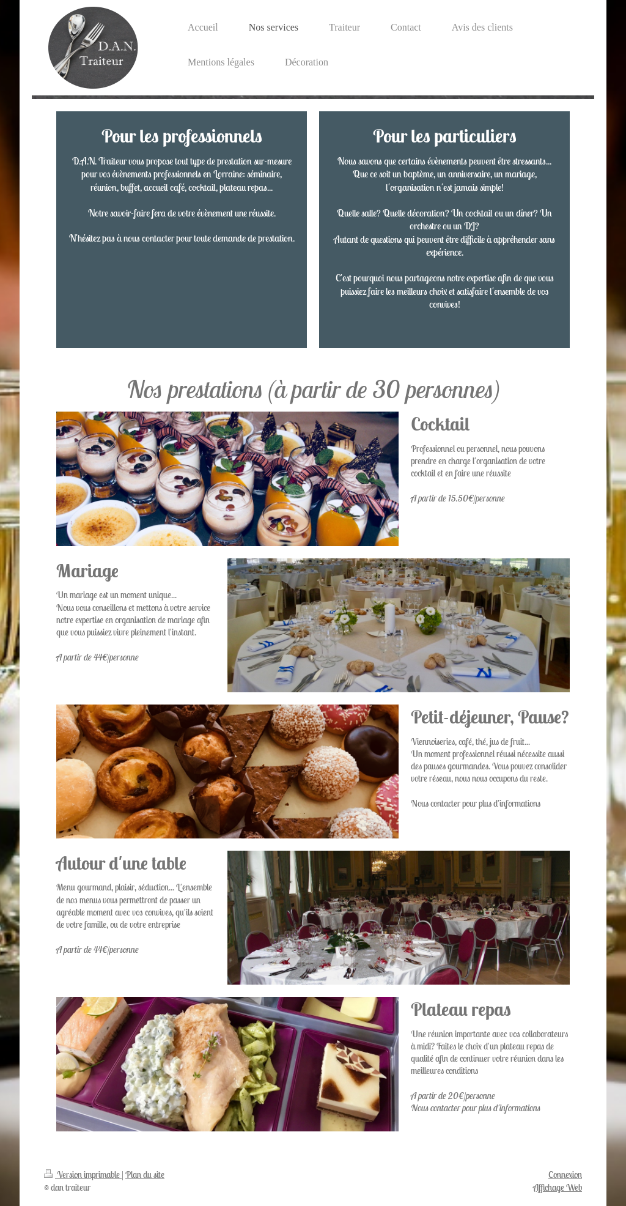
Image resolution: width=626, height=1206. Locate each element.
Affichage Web (557, 1187)
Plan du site (144, 1174)
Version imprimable (83, 1174)
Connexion (565, 1174)
